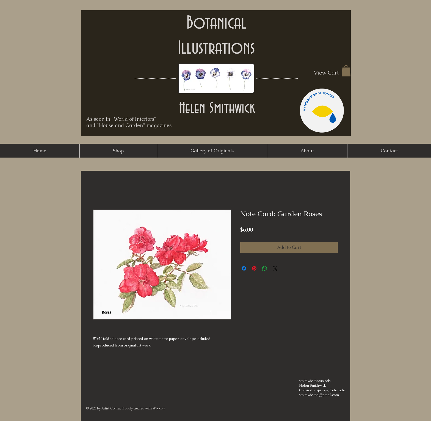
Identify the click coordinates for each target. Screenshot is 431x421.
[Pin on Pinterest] (254, 268)
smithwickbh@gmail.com (319, 394)
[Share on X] (275, 268)
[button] (346, 70)
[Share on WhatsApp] (264, 268)
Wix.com (159, 408)
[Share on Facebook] (244, 268)
